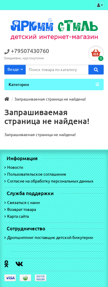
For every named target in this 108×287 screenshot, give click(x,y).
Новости (13, 167)
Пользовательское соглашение (35, 174)
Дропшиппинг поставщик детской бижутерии (48, 237)
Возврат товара (20, 209)
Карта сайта (16, 216)
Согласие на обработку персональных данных (48, 181)
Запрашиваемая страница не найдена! (50, 99)
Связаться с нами (22, 202)
